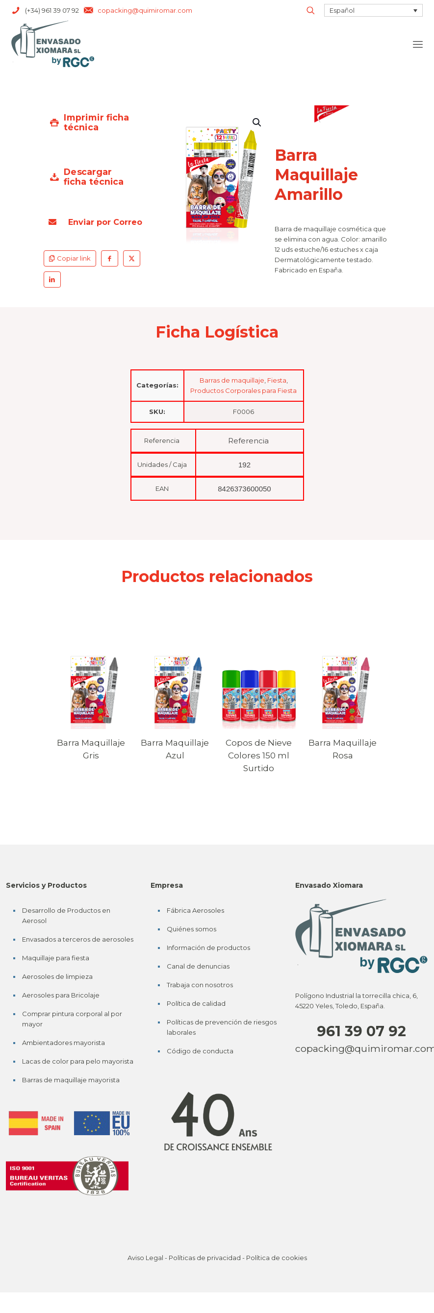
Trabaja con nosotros (200, 985)
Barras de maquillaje (232, 380)
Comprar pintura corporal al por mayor (72, 1019)
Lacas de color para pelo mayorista (77, 1061)
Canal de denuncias (198, 966)
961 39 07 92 (361, 1031)
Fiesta (276, 380)
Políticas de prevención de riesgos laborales (222, 1027)
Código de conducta (200, 1051)
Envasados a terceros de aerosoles (77, 939)
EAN (162, 488)
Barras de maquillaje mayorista (71, 1080)
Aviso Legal (145, 1258)
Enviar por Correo (95, 222)
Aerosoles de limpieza (57, 976)
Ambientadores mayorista (63, 1042)
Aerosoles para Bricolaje (61, 995)
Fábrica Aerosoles (195, 910)
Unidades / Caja (162, 464)
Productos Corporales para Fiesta (243, 390)
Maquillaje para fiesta (55, 958)
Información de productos (208, 947)
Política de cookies (276, 1258)
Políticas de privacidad (205, 1258)
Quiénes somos (191, 929)
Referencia (161, 440)
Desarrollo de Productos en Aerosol (66, 915)
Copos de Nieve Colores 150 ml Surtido (259, 755)
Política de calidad (196, 1003)
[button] (257, 122)
